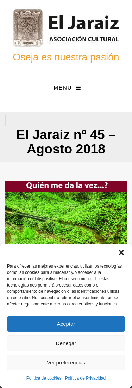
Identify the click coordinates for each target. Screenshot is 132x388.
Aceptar (66, 324)
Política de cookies (44, 378)
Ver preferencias (66, 363)
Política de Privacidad (85, 378)
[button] (121, 252)
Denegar (66, 343)
